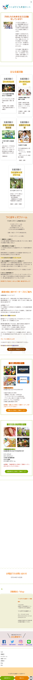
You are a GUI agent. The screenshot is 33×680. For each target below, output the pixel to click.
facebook (4, 644)
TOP (2, 652)
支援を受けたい (7, 678)
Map (2, 663)
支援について (3, 658)
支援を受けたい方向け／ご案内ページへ (16, 471)
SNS (2, 665)
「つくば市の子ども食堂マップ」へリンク (11, 257)
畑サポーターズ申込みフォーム (16, 349)
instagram (20, 644)
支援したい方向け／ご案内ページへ (16, 410)
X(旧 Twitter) (12, 644)
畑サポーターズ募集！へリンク (8, 315)
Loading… (16, 524)
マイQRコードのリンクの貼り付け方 (10, 345)
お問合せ (2, 660)
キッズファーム (4, 656)
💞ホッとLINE (29, 644)
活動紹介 (2, 654)
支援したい (21, 678)
